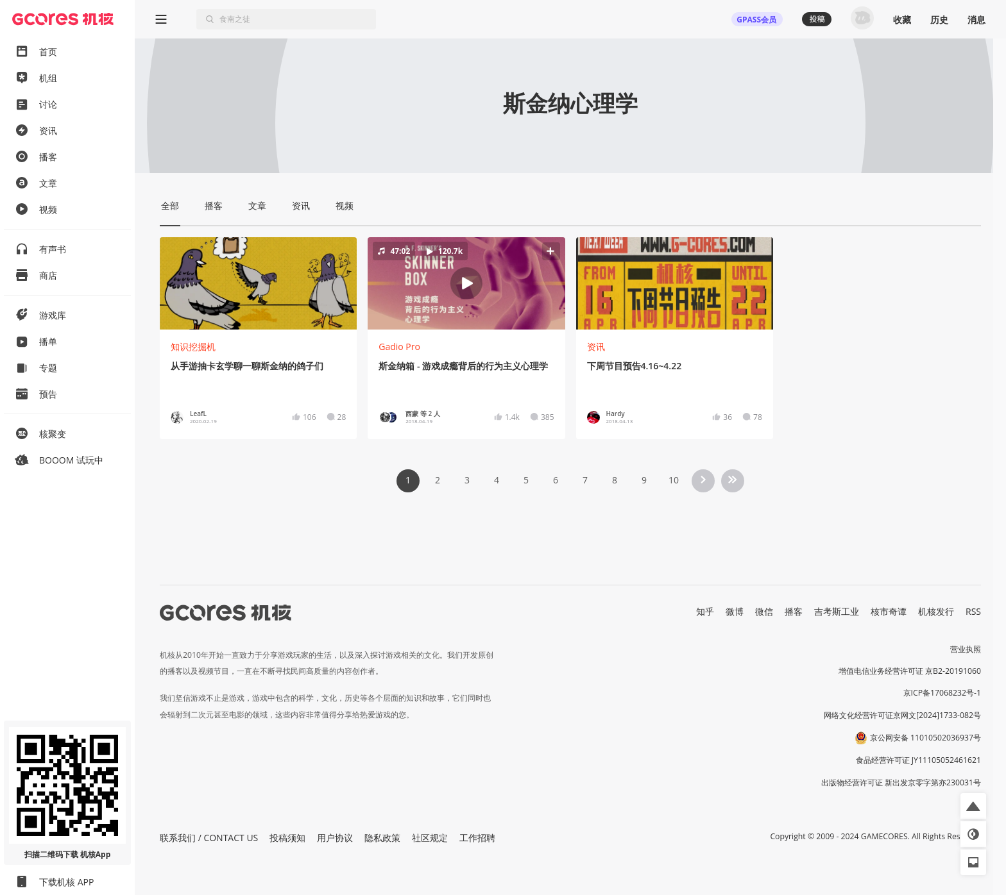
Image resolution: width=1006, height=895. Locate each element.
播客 (794, 611)
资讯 (596, 346)
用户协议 (335, 838)
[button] (466, 283)
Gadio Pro (399, 346)
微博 (735, 611)
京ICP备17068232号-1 (942, 692)
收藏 (902, 19)
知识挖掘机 (193, 346)
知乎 (705, 611)
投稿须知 (287, 838)
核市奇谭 (889, 611)
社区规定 (430, 838)
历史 (939, 19)
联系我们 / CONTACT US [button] (209, 838)
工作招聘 (477, 838)
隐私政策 (382, 838)
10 (674, 480)
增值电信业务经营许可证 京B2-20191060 (910, 670)
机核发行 (936, 611)
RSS (973, 611)
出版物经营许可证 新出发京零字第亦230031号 (901, 782)
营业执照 (965, 649)
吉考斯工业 (836, 611)
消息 (976, 19)
